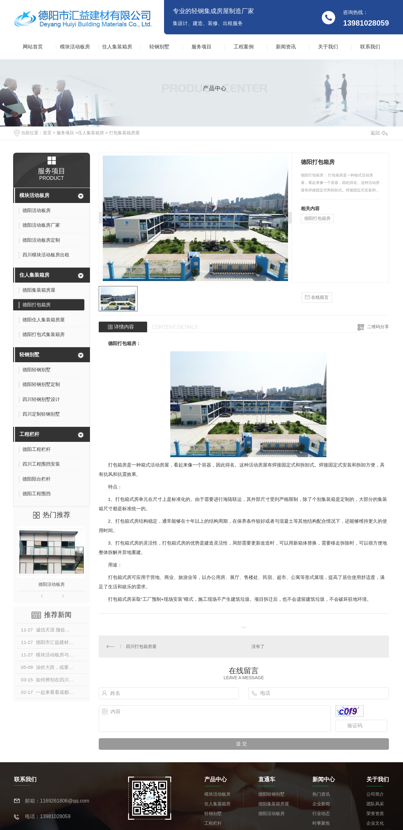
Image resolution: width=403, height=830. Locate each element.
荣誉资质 (375, 813)
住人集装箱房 (117, 46)
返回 (379, 133)
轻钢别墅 (159, 46)
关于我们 (328, 46)
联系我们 (370, 46)
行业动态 (321, 813)
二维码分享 (378, 326)
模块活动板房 (75, 46)
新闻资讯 (286, 46)
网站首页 (33, 46)
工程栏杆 (29, 434)
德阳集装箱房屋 (273, 803)
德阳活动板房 (51, 584)
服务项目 (201, 46)
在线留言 (317, 297)
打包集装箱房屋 (124, 132)
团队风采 (375, 803)
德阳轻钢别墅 (271, 793)
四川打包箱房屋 (141, 646)
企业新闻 (321, 803)
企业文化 (375, 822)
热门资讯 (321, 793)
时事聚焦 (321, 822)
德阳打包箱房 (317, 218)
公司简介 (375, 793)
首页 (47, 132)
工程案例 (244, 46)
